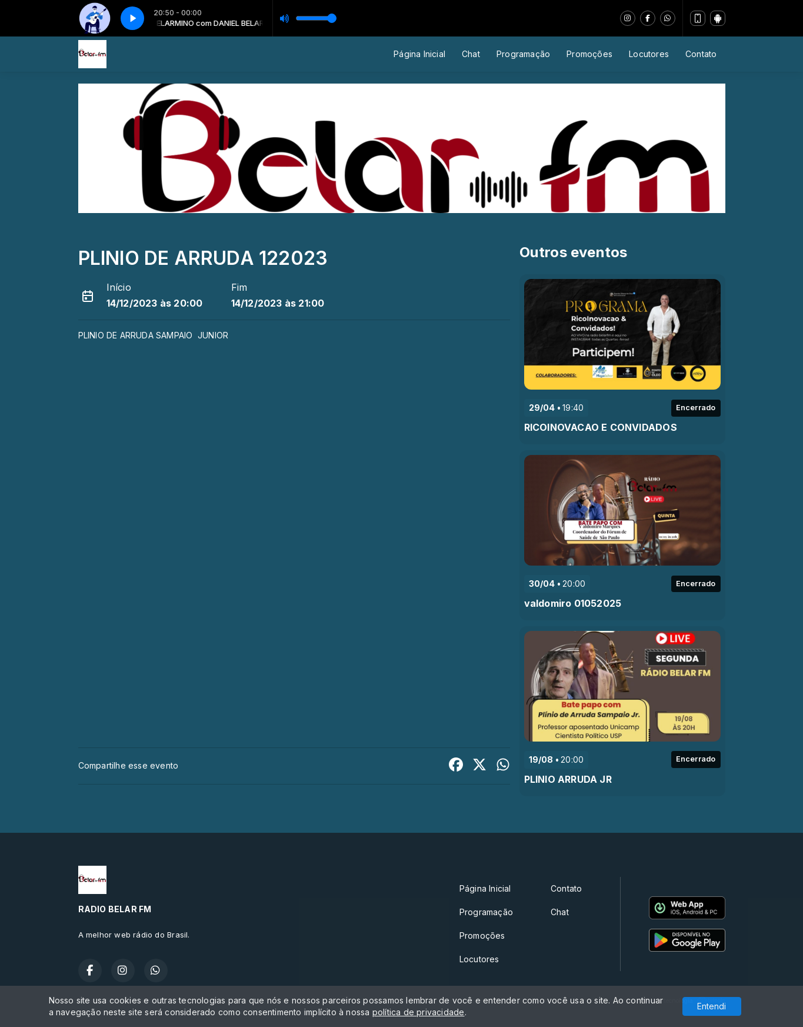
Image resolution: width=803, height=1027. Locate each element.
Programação (523, 54)
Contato (701, 54)
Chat (471, 54)
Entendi (711, 1006)
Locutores (649, 54)
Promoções (589, 54)
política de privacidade (418, 1012)
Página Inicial (419, 54)
